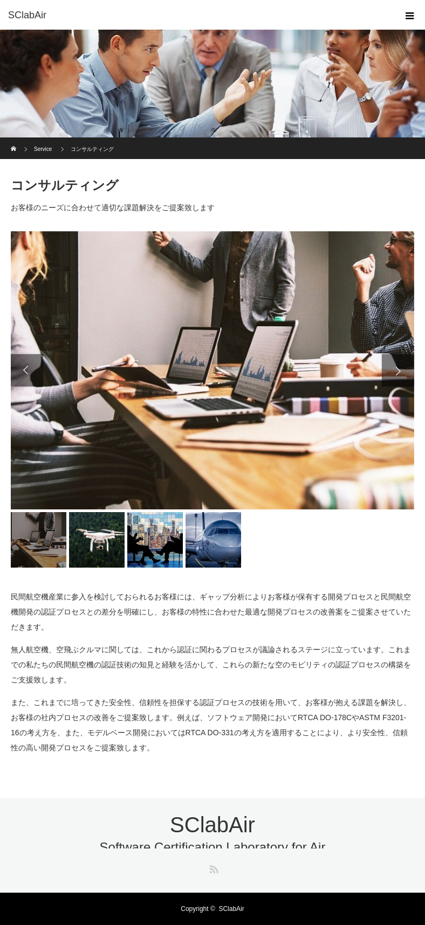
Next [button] (398, 370)
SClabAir (27, 15)
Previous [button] (27, 370)
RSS (212, 867)
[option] (212, 370)
